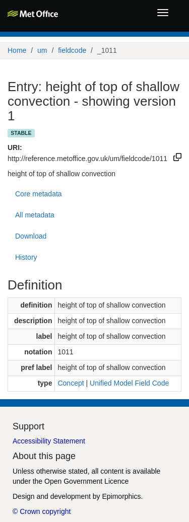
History (26, 257)
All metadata (34, 215)
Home (17, 50)
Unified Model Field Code (129, 383)
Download (30, 236)
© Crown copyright (42, 511)
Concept (70, 383)
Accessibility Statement (49, 441)
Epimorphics (121, 496)
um (42, 50)
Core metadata (38, 194)
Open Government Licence (86, 481)
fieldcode (72, 50)
